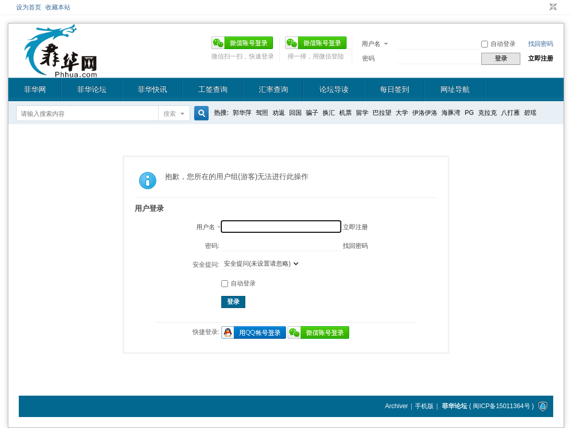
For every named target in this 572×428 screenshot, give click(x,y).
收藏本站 (57, 7)
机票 (345, 112)
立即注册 (540, 58)
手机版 (424, 406)
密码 (368, 58)
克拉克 (487, 112)
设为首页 (28, 7)
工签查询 (213, 89)
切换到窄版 (552, 7)
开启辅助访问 (543, 7)
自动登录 (498, 43)
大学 (402, 112)
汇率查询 (273, 89)
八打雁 (510, 112)
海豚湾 (451, 112)
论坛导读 (334, 89)
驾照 (262, 112)
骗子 (312, 112)
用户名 (371, 43)
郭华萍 (242, 112)
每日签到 (394, 89)
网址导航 (455, 89)
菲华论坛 (91, 89)
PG (468, 112)
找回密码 (540, 43)
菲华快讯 (152, 89)
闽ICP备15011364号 (501, 406)
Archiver (396, 406)
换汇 (329, 112)
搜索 (169, 113)
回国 (295, 112)
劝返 (278, 112)
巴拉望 (382, 112)
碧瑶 (530, 112)
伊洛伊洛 (424, 112)
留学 (362, 112)
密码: (212, 245)
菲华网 (35, 89)
